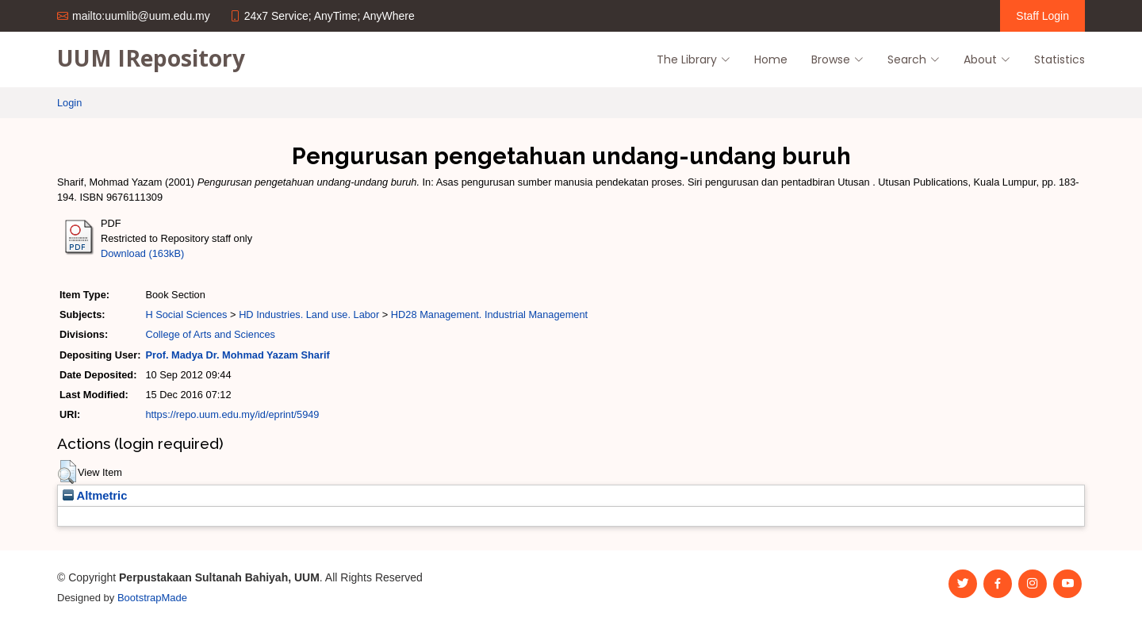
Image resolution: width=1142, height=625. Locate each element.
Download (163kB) (142, 253)
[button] (67, 472)
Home (771, 59)
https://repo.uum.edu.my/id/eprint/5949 (232, 414)
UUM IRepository (151, 58)
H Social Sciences (186, 314)
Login (69, 103)
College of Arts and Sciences (210, 334)
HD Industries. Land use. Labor (309, 314)
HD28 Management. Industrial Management (489, 314)
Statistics (1059, 59)
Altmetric (95, 495)
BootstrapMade (152, 598)
